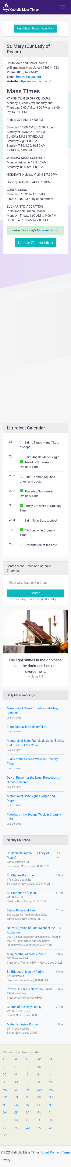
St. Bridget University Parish (25, 971)
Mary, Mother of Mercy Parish (26, 954)
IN (50, 1074)
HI (15, 1074)
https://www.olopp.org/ (35, 81)
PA (39, 1112)
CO (4, 1067)
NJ (4, 1105)
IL (38, 1074)
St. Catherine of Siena (21, 893)
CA (50, 1059)
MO (5, 1097)
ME (51, 1082)
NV (39, 1097)
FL (50, 1067)
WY (5, 1135)
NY (28, 1105)
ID (27, 1074)
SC (4, 1120)
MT (16, 1097)
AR (39, 1059)
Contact (55, 1152)
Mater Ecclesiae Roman (23, 1024)
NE (27, 1097)
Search (35, 593)
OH (5, 1112)
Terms (66, 1152)
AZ (27, 1059)
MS (51, 1089)
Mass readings (47, 230)
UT (50, 1120)
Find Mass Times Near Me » (35, 28)
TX (39, 1120)
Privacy (5, 1160)
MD (5, 1089)
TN (28, 1120)
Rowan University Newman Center (29, 989)
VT (4, 1128)
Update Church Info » (35, 243)
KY (27, 1082)
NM (16, 1105)
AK (16, 1059)
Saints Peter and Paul (21, 910)
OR (28, 1112)
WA (28, 1128)
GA (4, 1074)
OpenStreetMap (48, 599)
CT (16, 1067)
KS (16, 1082)
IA (4, 1082)
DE (27, 1067)
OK (16, 1112)
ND (51, 1105)
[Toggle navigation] (62, 7)
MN (39, 1089)
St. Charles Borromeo (21, 875)
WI (50, 1128)
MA (16, 1089)
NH (51, 1097)
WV (39, 1128)
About (45, 1152)
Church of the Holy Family (24, 1007)
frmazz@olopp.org (28, 77)
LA (39, 1082)
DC (39, 1067)
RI (50, 1112)
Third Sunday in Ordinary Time (27, 727)
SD (16, 1120)
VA (16, 1128)
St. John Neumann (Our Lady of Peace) (28, 855)
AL (4, 1059)
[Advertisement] (35, 294)
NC (39, 1105)
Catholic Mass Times (21, 7)
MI (27, 1089)
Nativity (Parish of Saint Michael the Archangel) (31, 930)
